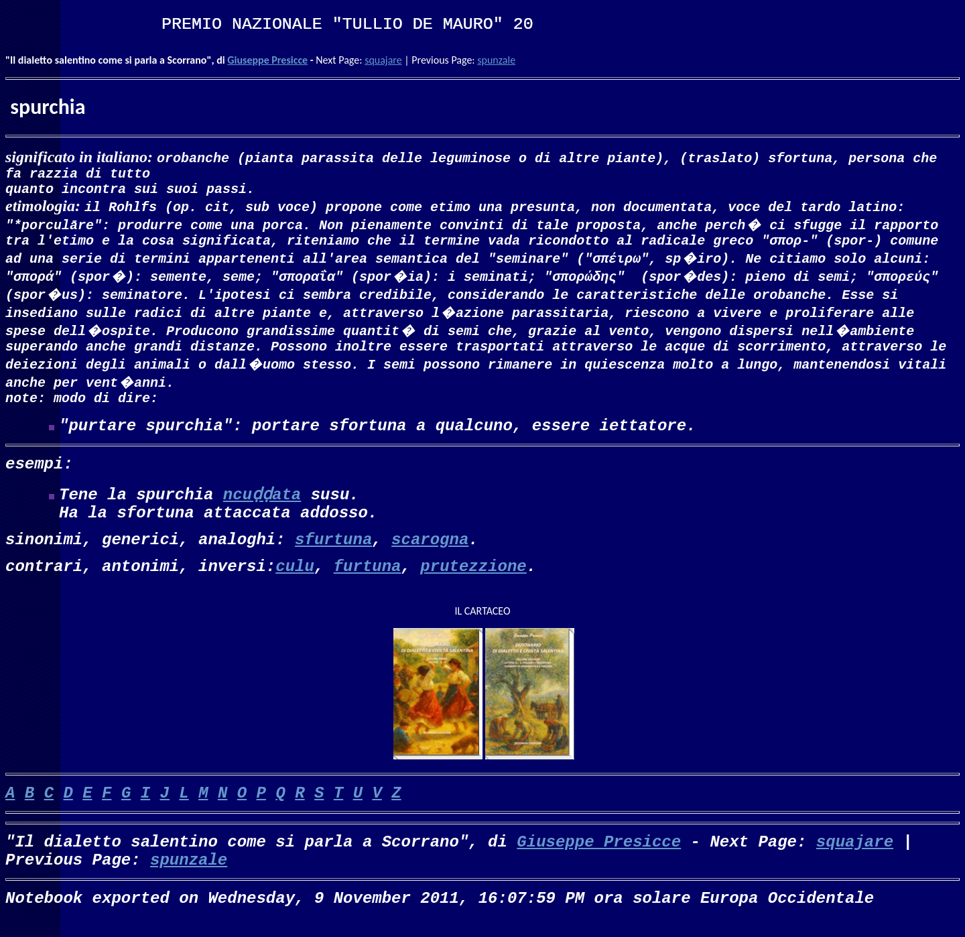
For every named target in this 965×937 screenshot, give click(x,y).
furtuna (367, 580)
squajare (383, 60)
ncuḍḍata (262, 508)
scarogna (429, 553)
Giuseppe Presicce (267, 60)
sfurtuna (333, 553)
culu (294, 580)
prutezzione (473, 580)
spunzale (496, 60)
